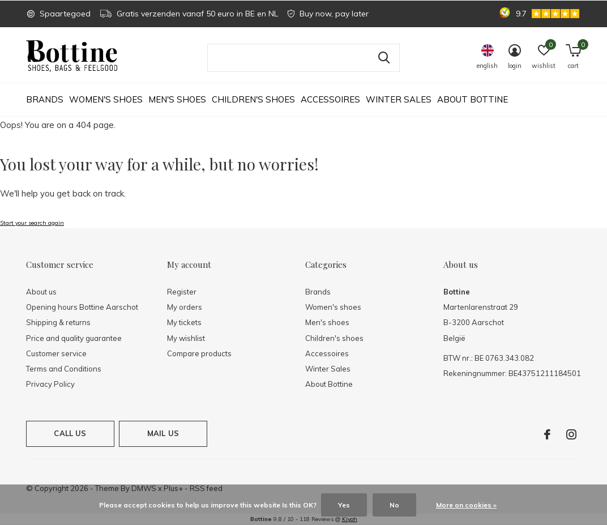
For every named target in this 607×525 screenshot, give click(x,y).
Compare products (199, 353)
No (394, 505)
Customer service (56, 353)
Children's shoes (253, 99)
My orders (184, 306)
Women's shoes (106, 99)
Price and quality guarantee (74, 338)
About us (41, 291)
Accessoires (330, 99)
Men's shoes (177, 99)
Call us (70, 433)
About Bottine (472, 99)
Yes (344, 505)
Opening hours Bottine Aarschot (82, 306)
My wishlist (186, 338)
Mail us (163, 433)
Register (181, 291)
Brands (44, 99)
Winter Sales (398, 99)
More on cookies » (466, 505)
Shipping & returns (58, 322)
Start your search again (32, 223)
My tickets (184, 322)
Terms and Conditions (63, 368)
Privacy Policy (50, 384)
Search (384, 58)
